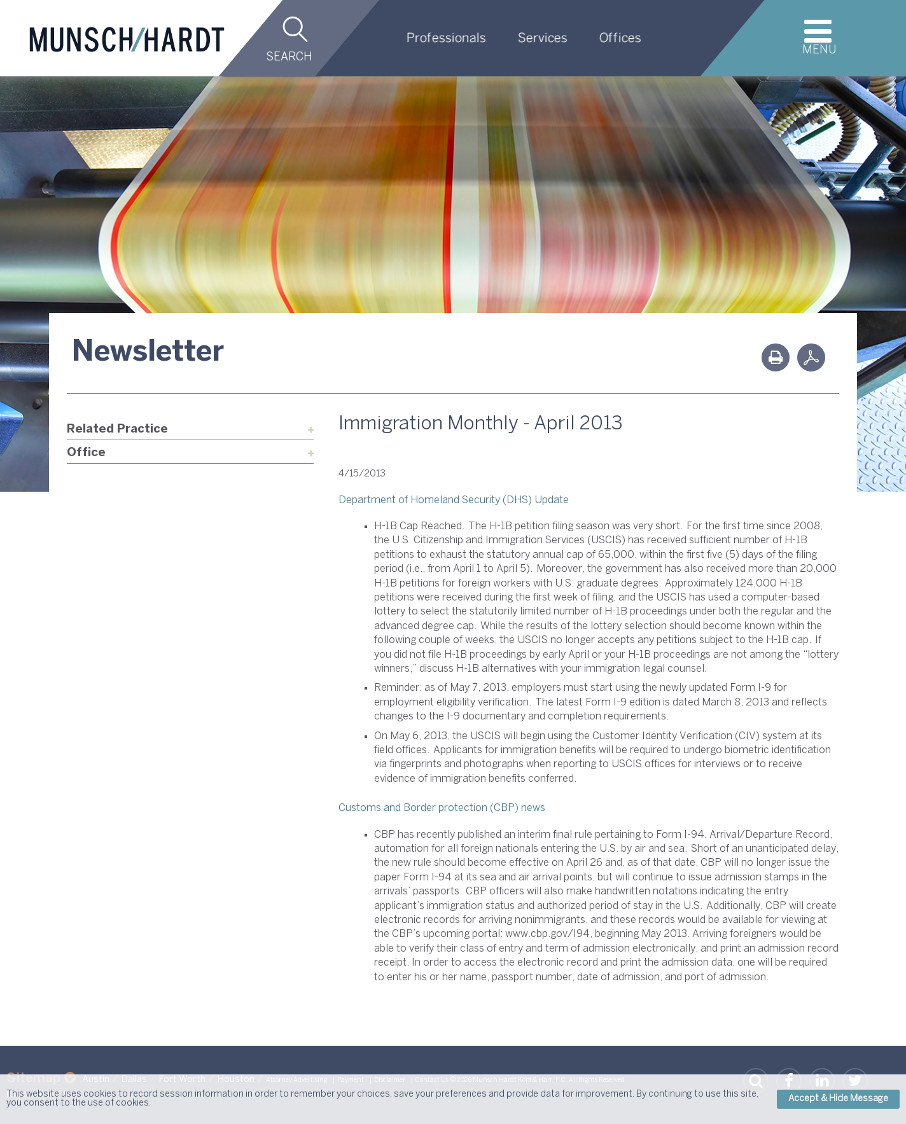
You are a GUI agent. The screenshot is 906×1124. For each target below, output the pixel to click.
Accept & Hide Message (838, 1099)
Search (289, 57)
